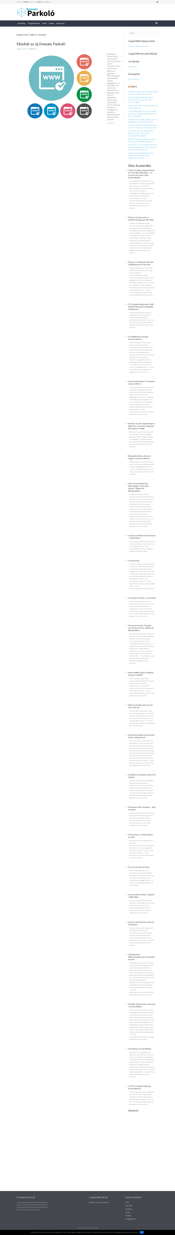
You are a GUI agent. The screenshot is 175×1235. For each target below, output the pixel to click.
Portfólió (128, 1216)
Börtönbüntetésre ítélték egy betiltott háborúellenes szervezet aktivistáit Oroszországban (140, 99)
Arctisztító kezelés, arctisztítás (142, 598)
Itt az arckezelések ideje (138, 867)
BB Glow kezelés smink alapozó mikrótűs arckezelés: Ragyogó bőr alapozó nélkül (141, 426)
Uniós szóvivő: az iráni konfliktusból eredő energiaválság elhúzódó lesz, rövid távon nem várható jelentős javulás (142, 147)
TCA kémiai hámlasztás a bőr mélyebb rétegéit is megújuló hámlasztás (141, 306)
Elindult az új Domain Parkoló (41, 44)
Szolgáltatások (34, 23)
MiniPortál (95, 1228)
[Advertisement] (128, 11)
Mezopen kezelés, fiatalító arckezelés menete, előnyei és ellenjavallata (141, 627)
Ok (142, 1232)
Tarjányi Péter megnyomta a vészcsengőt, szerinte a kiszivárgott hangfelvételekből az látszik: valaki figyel (142, 113)
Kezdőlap (21, 23)
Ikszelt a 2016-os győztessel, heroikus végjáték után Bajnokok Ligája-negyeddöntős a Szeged (140, 155)
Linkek (51, 23)
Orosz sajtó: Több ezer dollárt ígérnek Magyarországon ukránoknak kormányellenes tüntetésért (141, 133)
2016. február (132, 67)
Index (133, 86)
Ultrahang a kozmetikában (139, 1049)
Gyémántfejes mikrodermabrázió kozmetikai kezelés (141, 957)
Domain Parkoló (133, 79)
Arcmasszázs (134, 560)
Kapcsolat (60, 23)
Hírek (44, 23)
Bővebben (110, 123)
